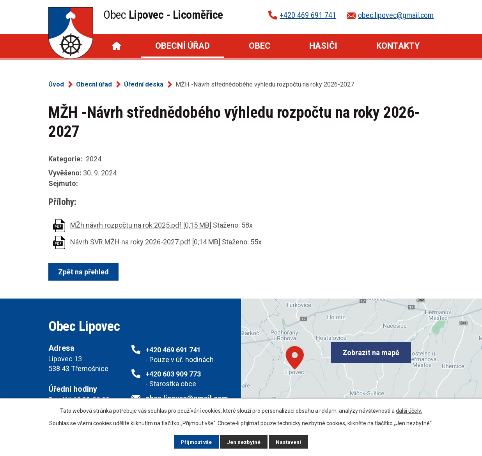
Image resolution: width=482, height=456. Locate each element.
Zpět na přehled (84, 272)
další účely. (409, 410)
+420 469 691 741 (308, 15)
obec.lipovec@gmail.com (396, 15)
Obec (260, 46)
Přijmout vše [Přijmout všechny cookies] (196, 441)
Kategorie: (65, 159)
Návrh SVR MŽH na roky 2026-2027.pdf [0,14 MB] (145, 242)
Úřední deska (143, 84)
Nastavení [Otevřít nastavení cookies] (289, 441)
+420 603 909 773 (173, 374)
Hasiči (323, 46)
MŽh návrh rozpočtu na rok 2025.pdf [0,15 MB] (140, 225)
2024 (93, 159)
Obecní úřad (182, 46)
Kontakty (398, 46)
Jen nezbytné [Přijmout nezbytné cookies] (244, 441)
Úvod (117, 46)
